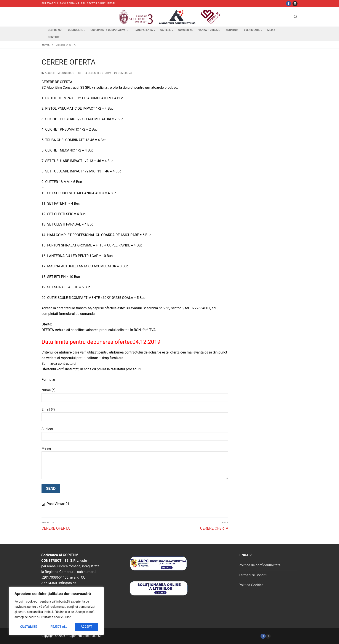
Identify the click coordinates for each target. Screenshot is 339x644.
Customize (28, 626)
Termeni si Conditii (253, 575)
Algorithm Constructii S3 (61, 72)
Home (46, 44)
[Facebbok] (288, 3)
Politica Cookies (251, 585)
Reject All (58, 626)
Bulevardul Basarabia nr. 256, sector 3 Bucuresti (78, 3)
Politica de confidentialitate (259, 565)
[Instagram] (295, 3)
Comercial (123, 72)
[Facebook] (263, 636)
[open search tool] (295, 17)
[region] (56, 611)
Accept (86, 626)
